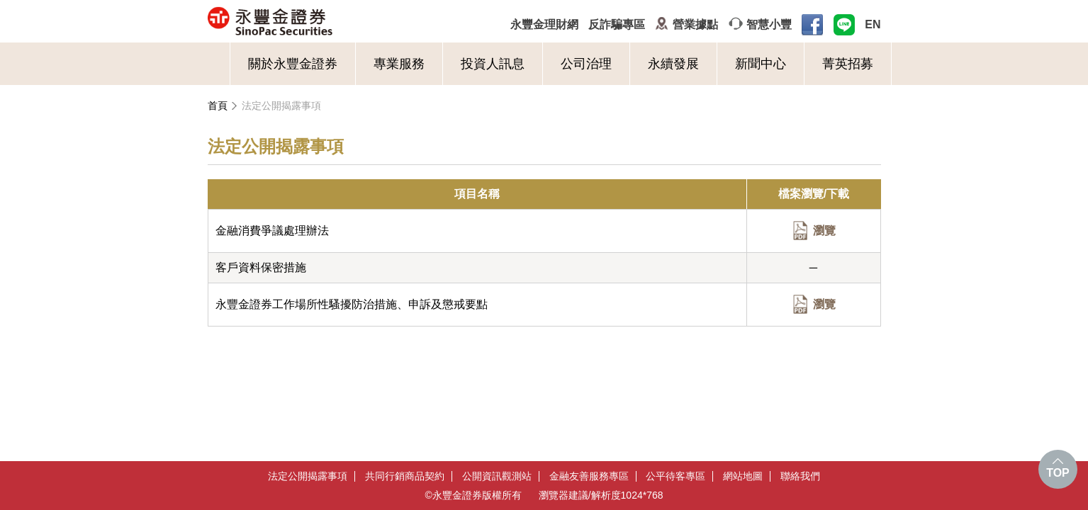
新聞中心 (760, 64)
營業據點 (695, 24)
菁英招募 (847, 64)
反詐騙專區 (616, 24)
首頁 (218, 105)
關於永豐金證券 (292, 64)
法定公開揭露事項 (281, 105)
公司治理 (586, 64)
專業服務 (399, 64)
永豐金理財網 (544, 24)
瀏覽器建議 (563, 495)
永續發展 (673, 64)
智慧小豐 (769, 24)
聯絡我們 (800, 476)
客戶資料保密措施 (260, 267)
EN (872, 24)
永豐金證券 (326, 21)
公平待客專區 (675, 476)
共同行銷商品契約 (404, 476)
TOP (1058, 473)
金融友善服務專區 (589, 476)
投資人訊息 (493, 64)
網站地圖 (743, 476)
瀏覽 (824, 231)
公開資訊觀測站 (497, 476)
